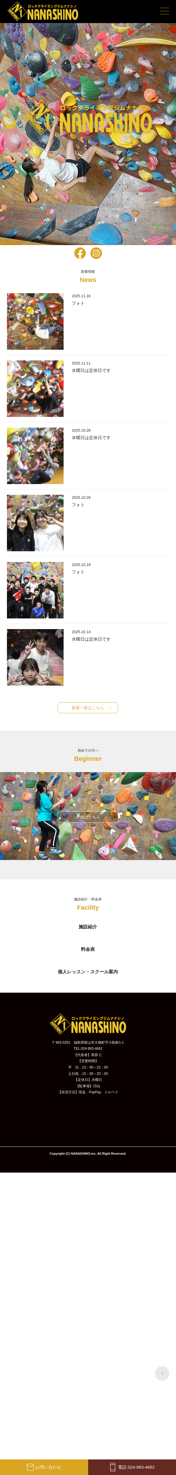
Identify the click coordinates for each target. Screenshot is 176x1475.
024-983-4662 (92, 1049)
